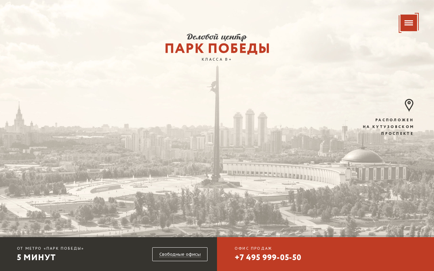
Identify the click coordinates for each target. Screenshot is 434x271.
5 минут (50, 255)
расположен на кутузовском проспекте (388, 127)
